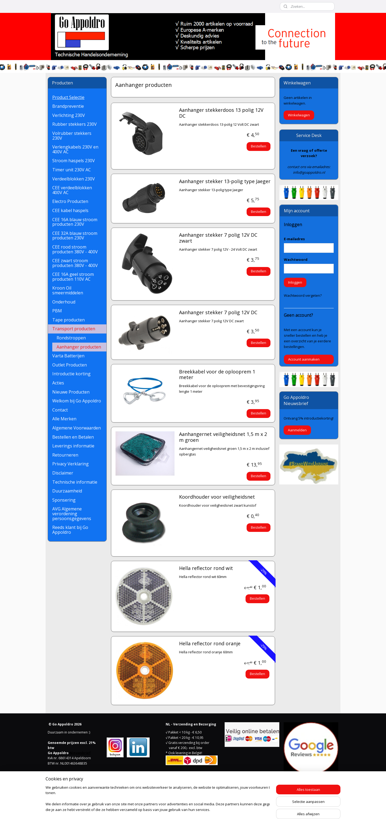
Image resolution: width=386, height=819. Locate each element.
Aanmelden (297, 430)
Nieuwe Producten (71, 392)
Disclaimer (62, 473)
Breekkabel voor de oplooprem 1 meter (217, 375)
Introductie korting (71, 374)
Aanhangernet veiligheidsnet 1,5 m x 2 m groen (223, 437)
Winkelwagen (299, 115)
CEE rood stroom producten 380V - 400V (75, 249)
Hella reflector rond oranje (209, 644)
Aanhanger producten (79, 347)
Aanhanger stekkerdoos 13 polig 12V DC (221, 113)
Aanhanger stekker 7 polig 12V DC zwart (218, 238)
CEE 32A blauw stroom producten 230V (74, 235)
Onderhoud (63, 302)
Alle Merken (64, 419)
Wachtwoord (295, 259)
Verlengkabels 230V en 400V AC (75, 149)
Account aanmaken (304, 359)
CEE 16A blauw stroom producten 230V (74, 222)
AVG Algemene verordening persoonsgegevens (71, 513)
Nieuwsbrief (80, 753)
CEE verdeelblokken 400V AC (72, 190)
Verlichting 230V (68, 115)
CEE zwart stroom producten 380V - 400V (75, 263)
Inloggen (295, 282)
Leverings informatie (73, 446)
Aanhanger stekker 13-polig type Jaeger (224, 181)
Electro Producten (70, 201)
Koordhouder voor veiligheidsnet (217, 497)
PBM (57, 311)
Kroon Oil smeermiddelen (67, 290)
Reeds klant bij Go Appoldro (70, 529)
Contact (60, 410)
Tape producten (68, 320)
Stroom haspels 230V (73, 161)
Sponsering (64, 500)
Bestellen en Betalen (73, 437)
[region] (158, 799)
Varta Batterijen (68, 356)
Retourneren (65, 455)
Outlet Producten (69, 365)
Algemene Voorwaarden (76, 428)
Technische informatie (74, 482)
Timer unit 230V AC (71, 170)
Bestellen (258, 146)
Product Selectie (68, 97)
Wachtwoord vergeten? (303, 295)
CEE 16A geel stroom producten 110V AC (73, 276)
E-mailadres (294, 238)
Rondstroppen (71, 338)
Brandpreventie (68, 106)
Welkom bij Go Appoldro (76, 401)
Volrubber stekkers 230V (71, 135)
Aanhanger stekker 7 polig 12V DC (218, 313)
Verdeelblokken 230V (73, 179)
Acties (58, 383)
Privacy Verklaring (70, 464)
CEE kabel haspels (70, 210)
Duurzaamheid (67, 491)
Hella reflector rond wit (206, 568)
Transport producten (73, 329)
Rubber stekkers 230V (74, 124)
